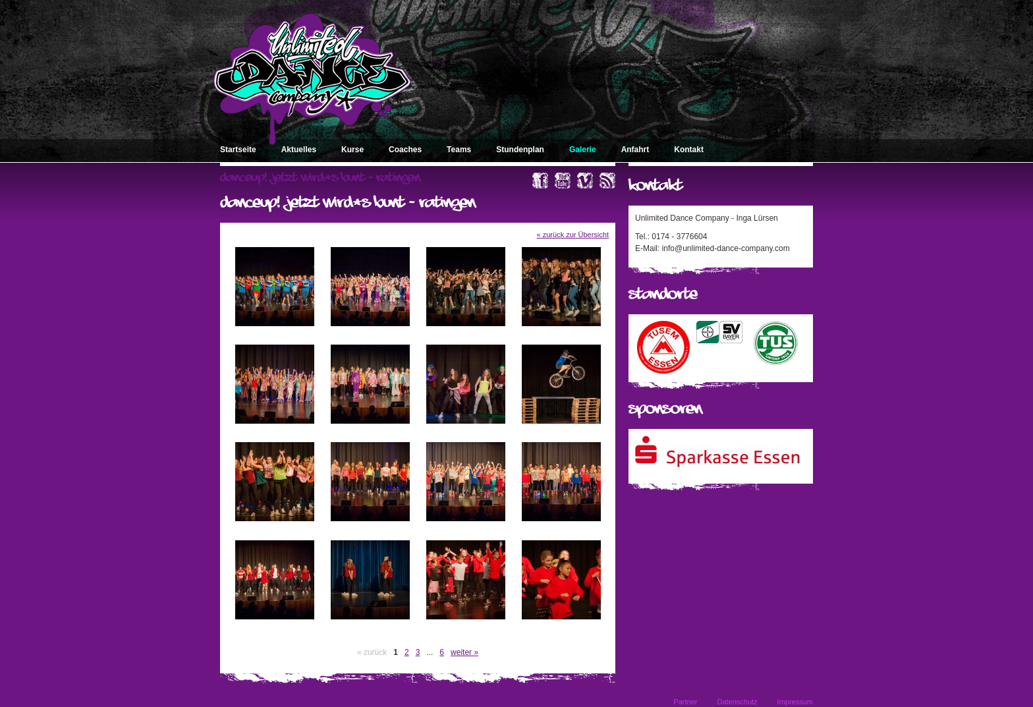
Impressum (795, 702)
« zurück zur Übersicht (573, 235)
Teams (459, 149)
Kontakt (689, 149)
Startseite (238, 149)
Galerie (582, 149)
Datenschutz (737, 702)
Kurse (352, 149)
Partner (685, 702)
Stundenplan (520, 149)
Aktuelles (298, 149)
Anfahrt (635, 149)
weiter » (464, 652)
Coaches (405, 149)
